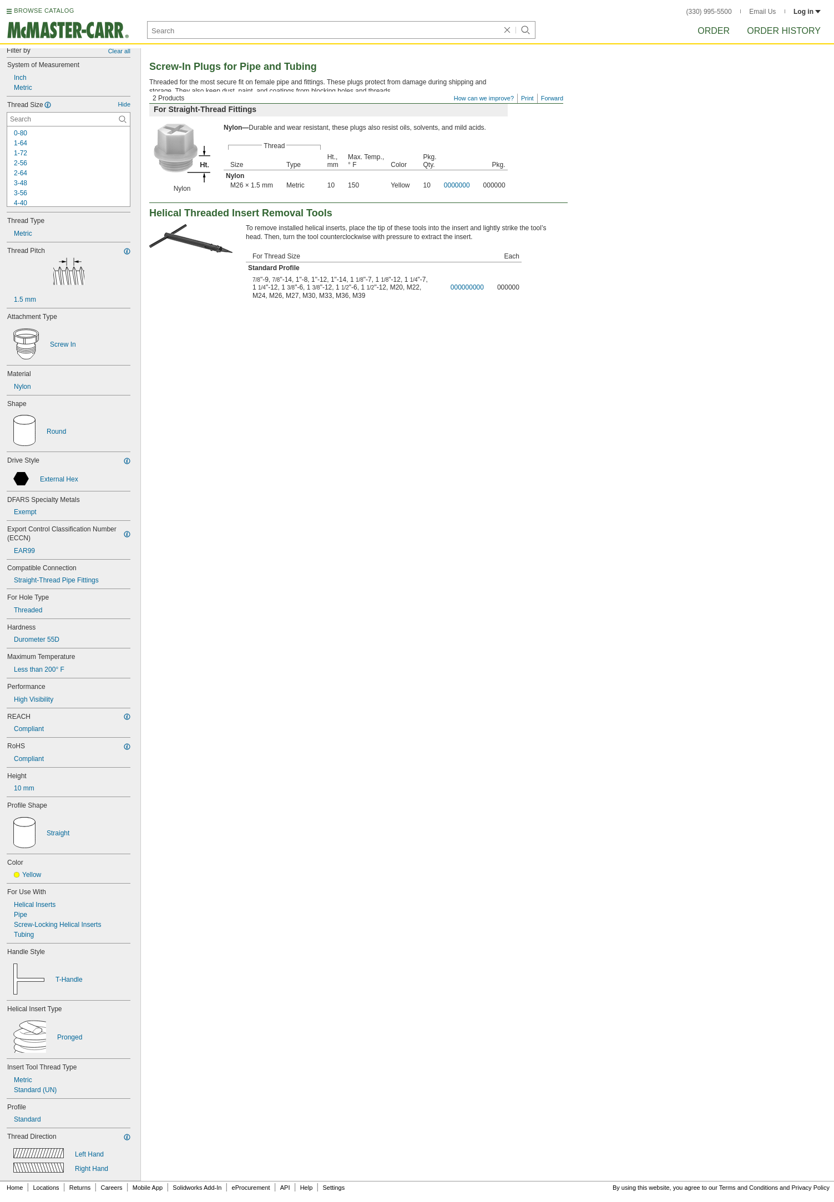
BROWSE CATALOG (44, 10)
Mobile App (148, 1187)
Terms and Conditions (748, 1187)
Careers (111, 1187)
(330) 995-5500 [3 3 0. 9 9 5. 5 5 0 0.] (709, 12)
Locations (46, 1187)
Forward (552, 98)
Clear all (119, 51)
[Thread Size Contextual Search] (68, 119)
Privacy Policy (811, 1187)
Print (527, 98)
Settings (333, 1187)
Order (713, 30)
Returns (80, 1187)
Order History (784, 30)
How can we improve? (484, 98)
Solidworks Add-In (197, 1187)
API (285, 1187)
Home (15, 1187)
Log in (807, 12)
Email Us (762, 12)
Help (306, 1187)
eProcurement (251, 1187)
